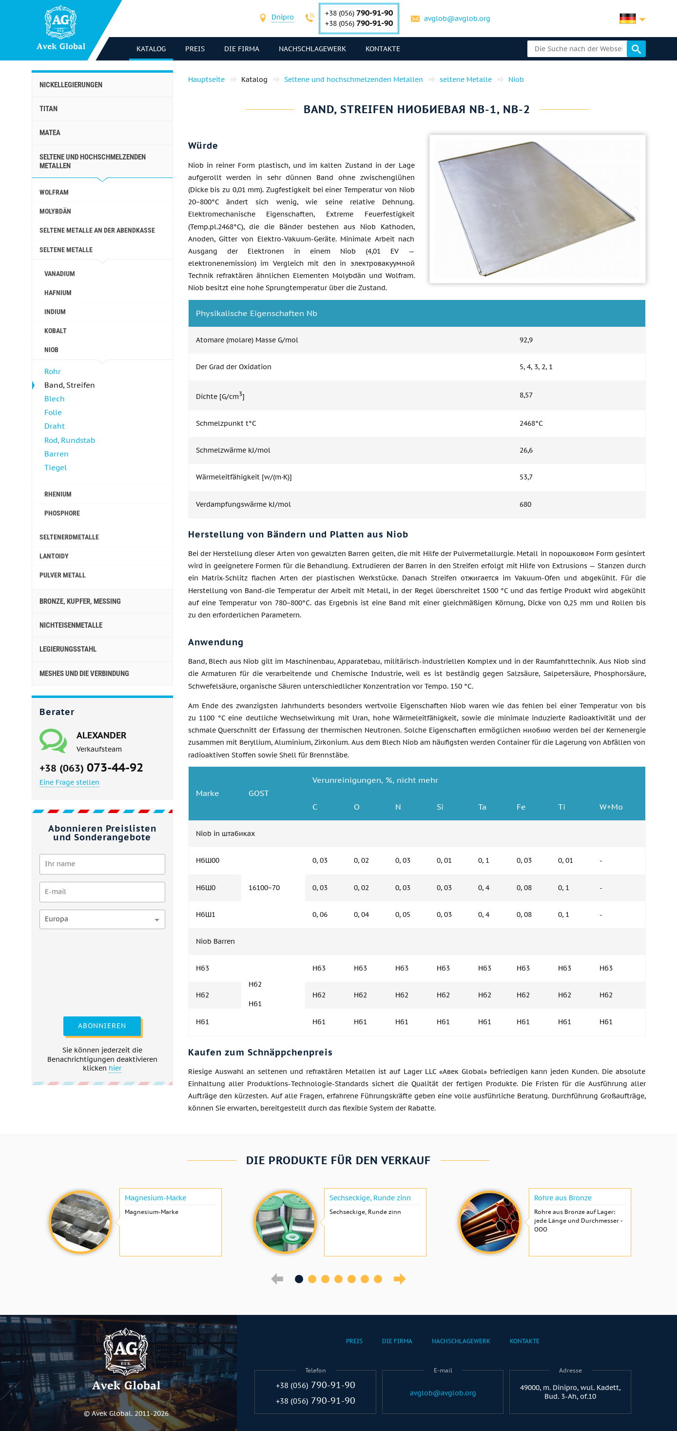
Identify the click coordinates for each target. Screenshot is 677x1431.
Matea (49, 132)
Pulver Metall (62, 575)
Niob (51, 350)
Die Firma (241, 48)
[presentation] (79, 971)
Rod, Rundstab (69, 440)
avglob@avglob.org (457, 18)
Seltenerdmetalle (69, 537)
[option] (134, 1222)
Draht (54, 426)
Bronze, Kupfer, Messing (80, 601)
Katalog (151, 48)
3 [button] (325, 1279)
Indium (55, 312)
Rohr (52, 371)
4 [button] (338, 1279)
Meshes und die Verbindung (84, 673)
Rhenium (58, 494)
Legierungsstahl (68, 649)
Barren (56, 453)
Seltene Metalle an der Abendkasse (97, 230)
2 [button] (312, 1279)
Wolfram (54, 192)
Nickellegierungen (70, 84)
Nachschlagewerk (312, 48)
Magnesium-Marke (155, 1197)
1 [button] (299, 1279)
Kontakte (383, 48)
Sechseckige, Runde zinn (370, 1197)
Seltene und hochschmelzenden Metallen (92, 161)
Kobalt (55, 331)
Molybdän (55, 211)
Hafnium (58, 293)
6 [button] (365, 1279)
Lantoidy (54, 556)
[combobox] (282, 18)
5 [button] (352, 1279)
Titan (48, 108)
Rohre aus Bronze (563, 1197)
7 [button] (378, 1279)
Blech (54, 398)
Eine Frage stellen (69, 782)
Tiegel (55, 467)
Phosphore (62, 513)
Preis (195, 48)
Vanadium (59, 274)
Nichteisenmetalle (70, 625)
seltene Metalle (66, 250)
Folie (53, 412)
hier (115, 1068)
